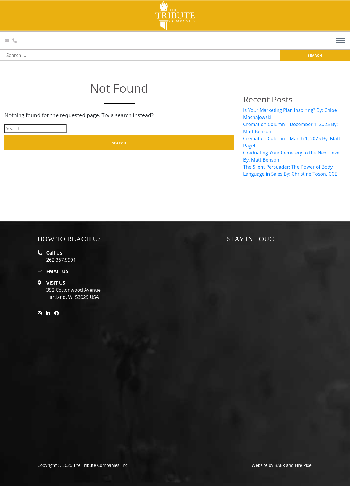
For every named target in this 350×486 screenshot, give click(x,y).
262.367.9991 (61, 260)
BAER (280, 465)
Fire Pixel (303, 465)
